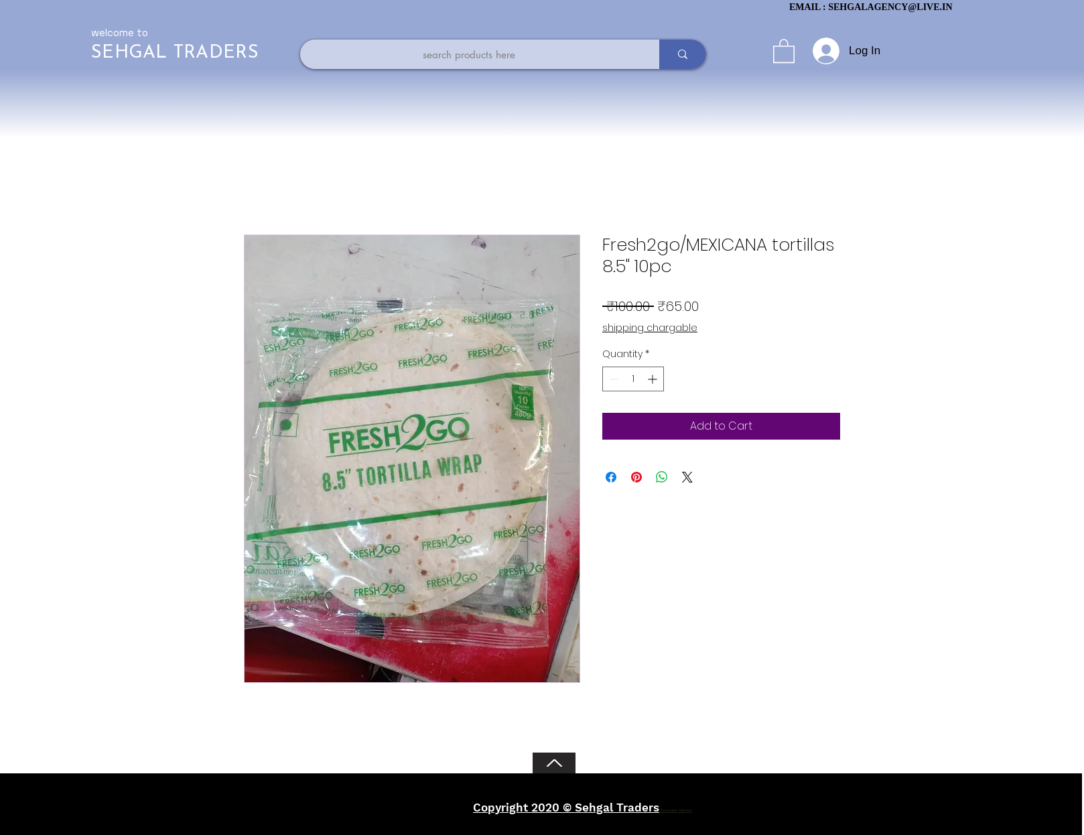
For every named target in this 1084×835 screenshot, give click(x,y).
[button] (784, 50)
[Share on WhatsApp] (662, 477)
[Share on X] (687, 477)
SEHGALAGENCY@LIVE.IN (890, 7)
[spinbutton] (633, 379)
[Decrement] (612, 379)
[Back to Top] (554, 763)
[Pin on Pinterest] (636, 477)
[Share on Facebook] (611, 477)
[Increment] (653, 379)
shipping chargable (649, 328)
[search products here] (469, 54)
